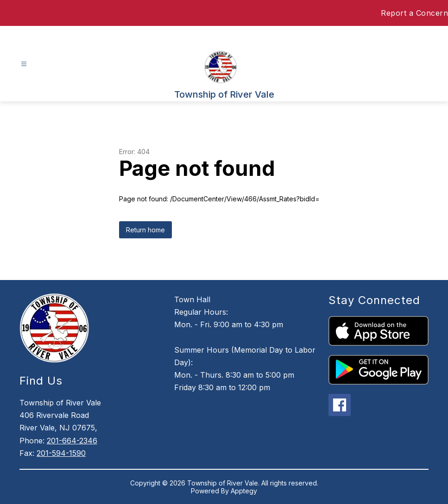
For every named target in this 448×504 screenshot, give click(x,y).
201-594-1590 (61, 453)
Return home (145, 230)
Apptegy (244, 491)
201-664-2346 (72, 440)
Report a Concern (414, 13)
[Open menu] (24, 64)
